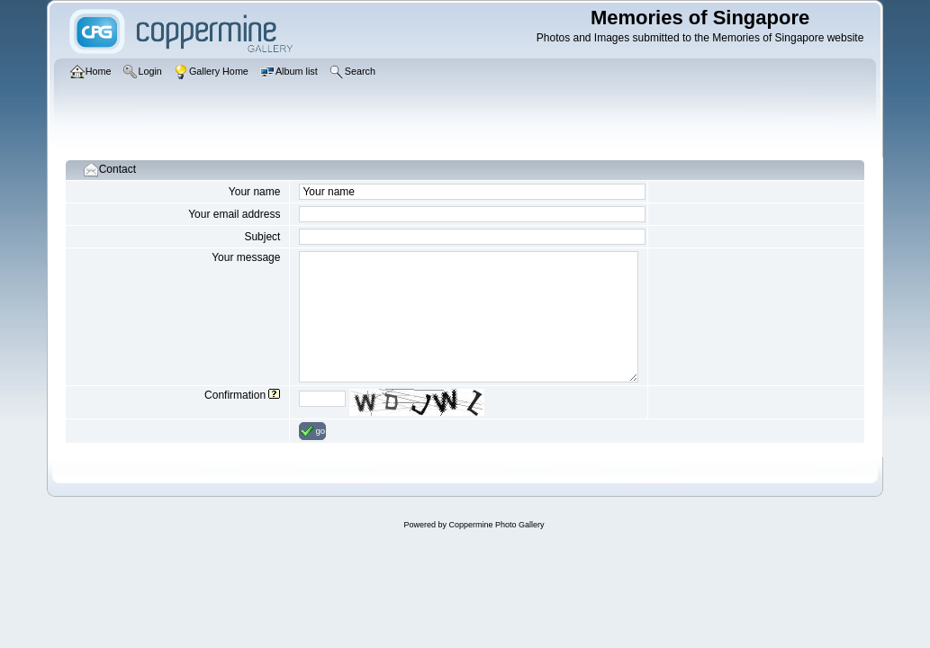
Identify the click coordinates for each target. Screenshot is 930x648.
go (312, 431)
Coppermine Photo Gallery (496, 524)
